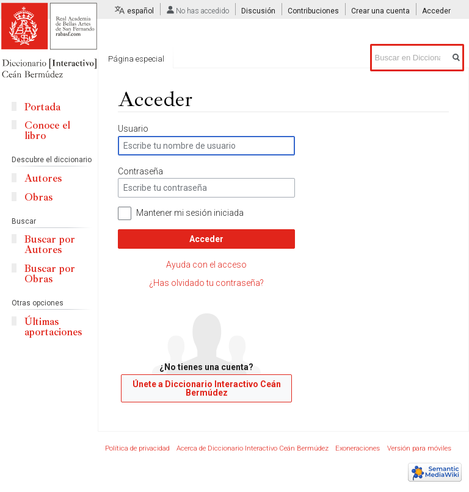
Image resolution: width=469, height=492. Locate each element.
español (140, 11)
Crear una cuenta (380, 11)
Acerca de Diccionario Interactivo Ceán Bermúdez (252, 448)
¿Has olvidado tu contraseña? (206, 283)
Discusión (258, 11)
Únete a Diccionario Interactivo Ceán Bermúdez (207, 388)
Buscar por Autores (49, 244)
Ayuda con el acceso (206, 264)
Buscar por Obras (49, 273)
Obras (38, 197)
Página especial (136, 58)
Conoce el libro (47, 130)
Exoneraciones (357, 448)
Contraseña (140, 171)
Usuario (133, 129)
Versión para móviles (419, 448)
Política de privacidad (137, 448)
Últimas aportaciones (53, 326)
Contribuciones (313, 11)
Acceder (206, 239)
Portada (42, 107)
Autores (43, 178)
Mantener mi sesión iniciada (190, 213)
